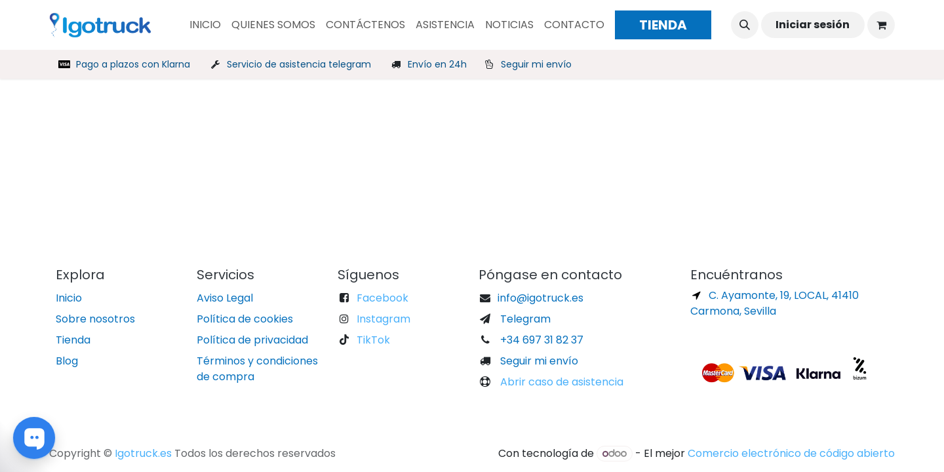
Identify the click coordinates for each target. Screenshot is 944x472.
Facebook (382, 297)
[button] (744, 25)
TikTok (373, 339)
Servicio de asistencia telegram (299, 64)
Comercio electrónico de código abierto (791, 453)
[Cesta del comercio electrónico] (881, 25)
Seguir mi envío (536, 64)
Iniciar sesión (813, 24)
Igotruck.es (143, 453)
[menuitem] (205, 25)
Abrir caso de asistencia (560, 381)
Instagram (383, 318)
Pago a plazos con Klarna (133, 64)
